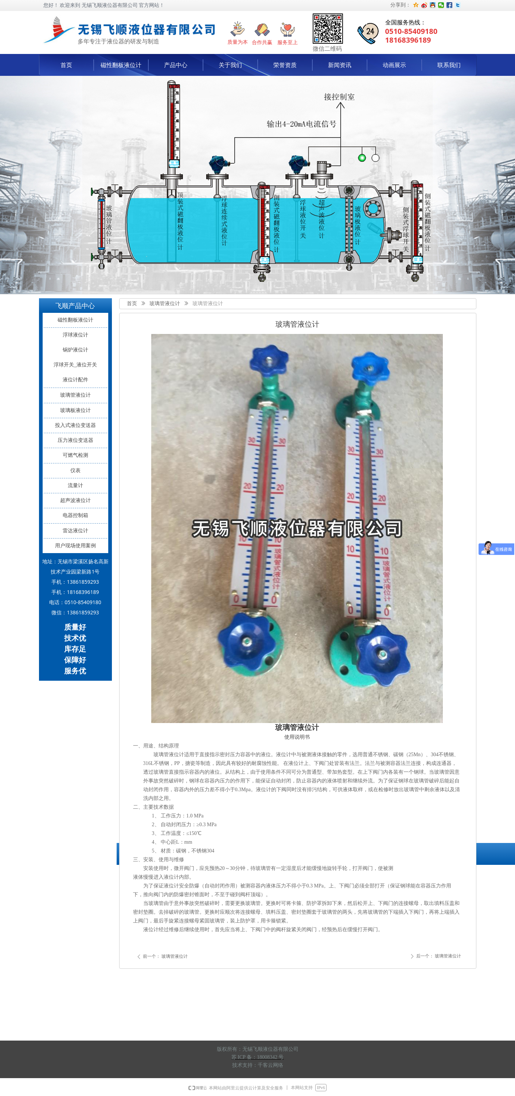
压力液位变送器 (75, 440)
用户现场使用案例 (75, 545)
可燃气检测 (75, 455)
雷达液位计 (75, 530)
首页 (132, 303)
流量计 (75, 485)
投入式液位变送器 (75, 425)
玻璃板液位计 (75, 410)
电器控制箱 (75, 515)
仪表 (75, 470)
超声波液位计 (75, 500)
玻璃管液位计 (164, 303)
